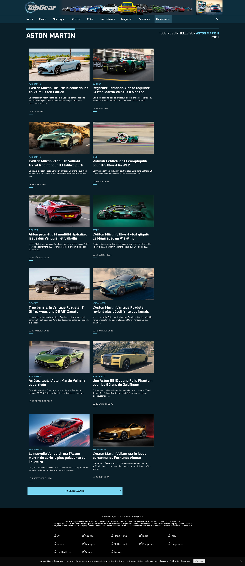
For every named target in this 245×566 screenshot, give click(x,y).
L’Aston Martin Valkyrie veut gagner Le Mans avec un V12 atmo (121, 236)
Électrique (59, 19)
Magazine (126, 19)
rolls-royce (99, 376)
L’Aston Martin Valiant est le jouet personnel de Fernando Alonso (119, 456)
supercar (97, 84)
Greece (89, 536)
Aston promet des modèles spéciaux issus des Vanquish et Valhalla (58, 236)
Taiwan (118, 552)
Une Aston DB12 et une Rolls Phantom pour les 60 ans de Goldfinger (122, 382)
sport (96, 157)
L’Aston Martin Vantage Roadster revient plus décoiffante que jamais (121, 309)
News (29, 19)
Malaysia (90, 544)
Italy (173, 536)
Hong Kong (120, 536)
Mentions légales (110, 516)
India (145, 536)
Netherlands (121, 544)
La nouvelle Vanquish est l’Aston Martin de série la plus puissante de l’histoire (57, 458)
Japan (60, 544)
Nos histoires (107, 19)
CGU (121, 516)
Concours (144, 19)
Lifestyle (76, 19)
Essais (42, 19)
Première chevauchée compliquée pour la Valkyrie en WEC (120, 163)
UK (58, 536)
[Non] (241, 561)
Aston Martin (35, 84)
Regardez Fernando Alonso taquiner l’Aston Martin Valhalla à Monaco (121, 90)
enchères (33, 303)
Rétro (90, 19)
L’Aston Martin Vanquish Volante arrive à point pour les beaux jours (56, 163)
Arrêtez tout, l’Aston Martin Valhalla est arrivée (57, 382)
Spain (88, 552)
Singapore (177, 544)
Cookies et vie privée (133, 516)
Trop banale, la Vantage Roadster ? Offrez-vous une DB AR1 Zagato (56, 309)
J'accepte (199, 561)
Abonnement (163, 19)
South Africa (64, 552)
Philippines (148, 544)
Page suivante (93, 491)
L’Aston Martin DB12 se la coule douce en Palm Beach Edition (58, 90)
